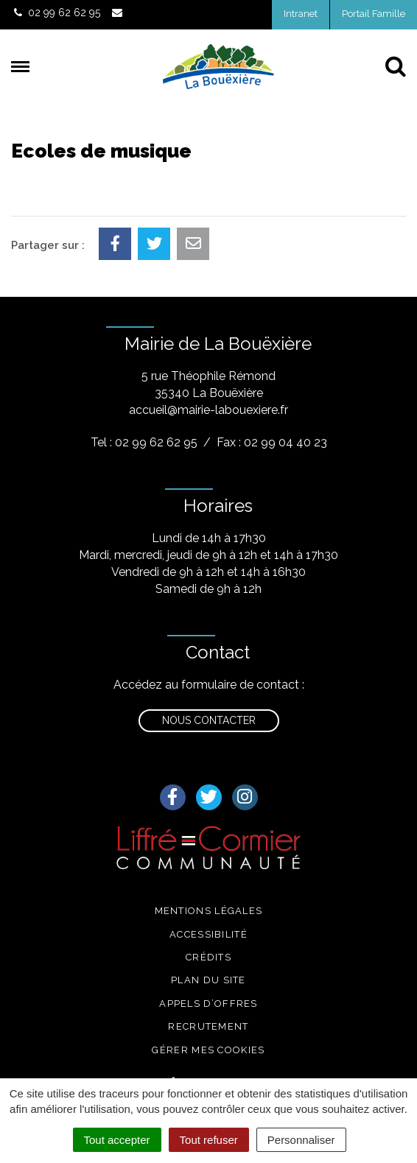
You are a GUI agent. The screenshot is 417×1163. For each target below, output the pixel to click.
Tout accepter (117, 1140)
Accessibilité (208, 934)
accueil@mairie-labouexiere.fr (208, 410)
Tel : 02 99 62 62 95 (144, 442)
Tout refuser (209, 1140)
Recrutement (208, 1026)
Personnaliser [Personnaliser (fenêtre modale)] (301, 1140)
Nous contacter (209, 720)
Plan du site (208, 979)
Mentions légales (209, 910)
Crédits (208, 957)
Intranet (301, 13)
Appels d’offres (208, 1003)
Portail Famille (373, 13)
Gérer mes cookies (208, 1049)
